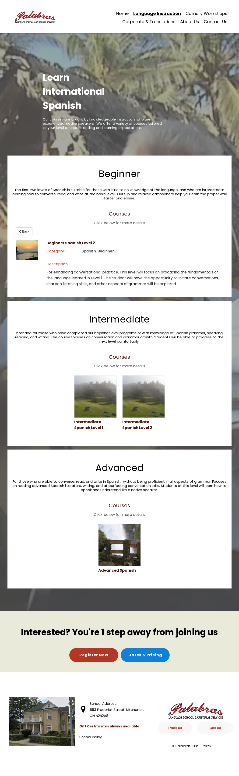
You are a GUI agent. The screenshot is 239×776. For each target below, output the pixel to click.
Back (24, 231)
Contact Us (215, 22)
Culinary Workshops (206, 13)
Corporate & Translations (149, 22)
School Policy (90, 736)
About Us (189, 22)
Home (122, 13)
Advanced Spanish (117, 570)
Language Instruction (157, 13)
